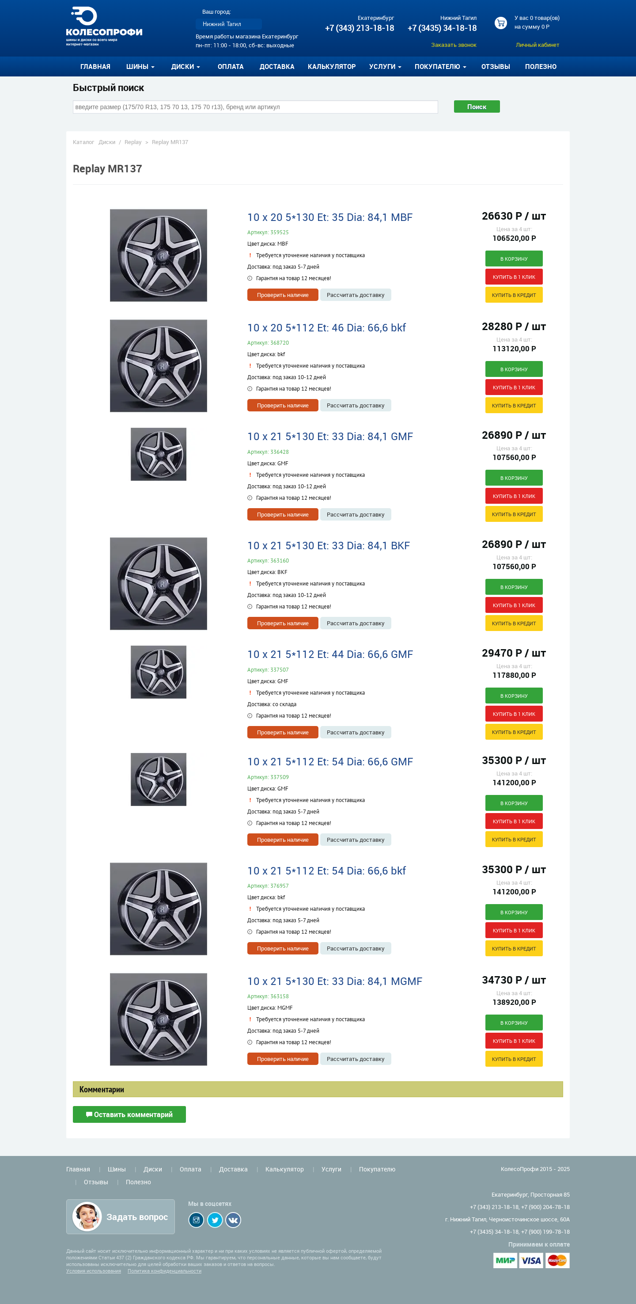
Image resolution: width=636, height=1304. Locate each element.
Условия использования (93, 1270)
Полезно (540, 66)
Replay (133, 142)
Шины (117, 1169)
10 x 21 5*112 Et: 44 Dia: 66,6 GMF (330, 654)
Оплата (231, 66)
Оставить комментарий (129, 1114)
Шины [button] (140, 66)
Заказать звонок (454, 45)
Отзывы (495, 66)
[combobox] (255, 107)
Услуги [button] (385, 66)
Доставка (277, 66)
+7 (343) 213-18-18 (359, 28)
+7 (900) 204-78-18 (545, 1207)
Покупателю (377, 1169)
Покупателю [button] (440, 66)
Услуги (331, 1169)
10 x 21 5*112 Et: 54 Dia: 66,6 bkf (326, 870)
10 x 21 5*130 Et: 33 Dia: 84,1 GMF (330, 436)
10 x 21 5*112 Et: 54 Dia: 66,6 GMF (330, 761)
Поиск (477, 106)
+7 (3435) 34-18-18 (442, 28)
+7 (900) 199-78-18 (545, 1232)
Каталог (83, 142)
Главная (95, 66)
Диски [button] (185, 66)
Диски (106, 142)
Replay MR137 (170, 142)
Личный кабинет (538, 45)
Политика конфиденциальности (164, 1270)
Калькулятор (332, 66)
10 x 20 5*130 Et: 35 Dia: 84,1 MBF (330, 217)
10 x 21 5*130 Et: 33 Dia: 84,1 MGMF (334, 981)
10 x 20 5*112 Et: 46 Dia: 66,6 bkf (326, 327)
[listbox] (229, 24)
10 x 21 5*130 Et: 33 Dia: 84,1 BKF (328, 545)
